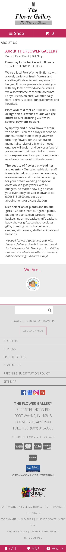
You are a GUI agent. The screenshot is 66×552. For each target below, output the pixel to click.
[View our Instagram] (36, 394)
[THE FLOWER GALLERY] (33, 23)
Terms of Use (33, 537)
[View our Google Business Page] (30, 394)
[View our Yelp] (42, 394)
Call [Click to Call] (11, 548)
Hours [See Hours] (55, 548)
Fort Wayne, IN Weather (17, 519)
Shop (16, 33)
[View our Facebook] (23, 394)
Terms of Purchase (43, 531)
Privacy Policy (17, 531)
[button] (33, 468)
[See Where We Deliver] (33, 330)
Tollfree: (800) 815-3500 (33, 428)
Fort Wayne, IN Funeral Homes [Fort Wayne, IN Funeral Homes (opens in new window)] (21, 506)
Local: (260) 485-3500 (33, 422)
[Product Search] (34, 310)
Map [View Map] (33, 548)
